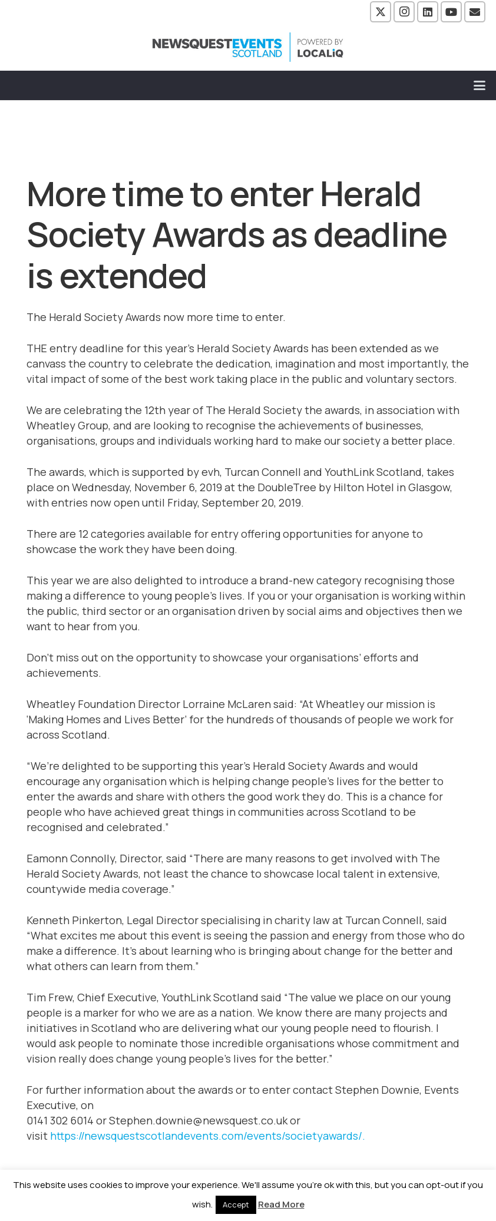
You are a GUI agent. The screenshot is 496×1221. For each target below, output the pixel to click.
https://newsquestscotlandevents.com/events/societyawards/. (209, 1136)
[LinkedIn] (427, 11)
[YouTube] (451, 11)
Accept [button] (236, 1204)
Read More (281, 1204)
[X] (380, 11)
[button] (479, 85)
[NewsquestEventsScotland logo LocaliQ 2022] (248, 47)
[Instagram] (404, 11)
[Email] (474, 11)
